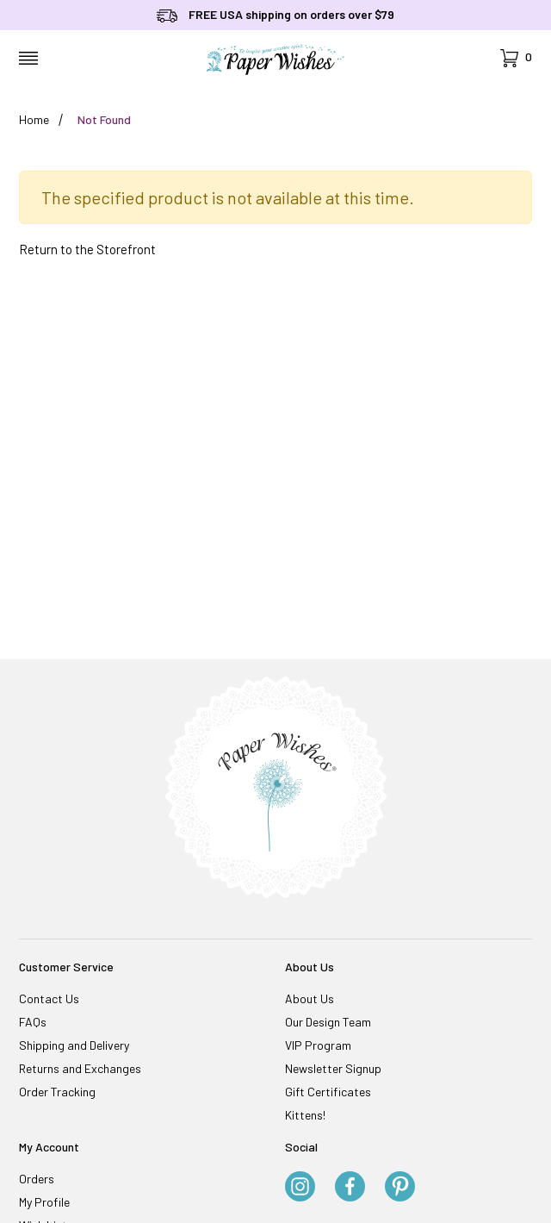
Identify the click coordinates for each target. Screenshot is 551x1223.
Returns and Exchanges (80, 1068)
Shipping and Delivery (74, 1045)
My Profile (44, 1202)
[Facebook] (350, 1187)
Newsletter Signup (333, 1068)
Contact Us (49, 998)
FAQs (32, 1021)
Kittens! (305, 1115)
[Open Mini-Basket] (516, 58)
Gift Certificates (328, 1091)
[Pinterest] (400, 1187)
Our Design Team (328, 1021)
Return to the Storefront (87, 249)
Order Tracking (57, 1091)
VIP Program (318, 1045)
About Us (309, 998)
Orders (36, 1178)
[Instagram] (300, 1187)
